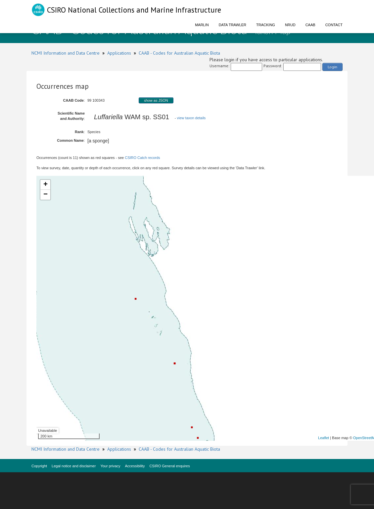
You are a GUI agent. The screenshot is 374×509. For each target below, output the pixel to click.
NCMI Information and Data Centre (65, 53)
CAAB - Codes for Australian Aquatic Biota (179, 53)
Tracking (265, 25)
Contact (334, 25)
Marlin (202, 25)
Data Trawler (232, 25)
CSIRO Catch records (142, 158)
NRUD (290, 25)
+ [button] (45, 185)
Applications (119, 53)
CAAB (310, 25)
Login (332, 66)
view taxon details (191, 118)
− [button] (45, 195)
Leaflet (323, 438)
